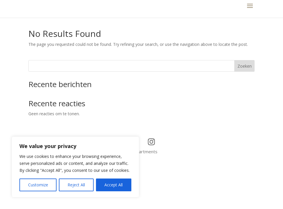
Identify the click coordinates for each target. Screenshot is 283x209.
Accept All (113, 185)
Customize (38, 185)
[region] (75, 166)
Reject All (76, 185)
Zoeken (244, 66)
